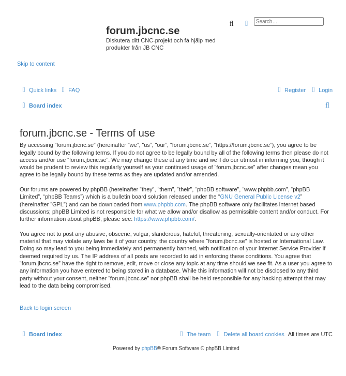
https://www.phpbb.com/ (164, 219)
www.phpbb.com (165, 204)
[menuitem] (69, 90)
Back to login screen (45, 308)
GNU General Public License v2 (260, 196)
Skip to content (36, 64)
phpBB (149, 348)
